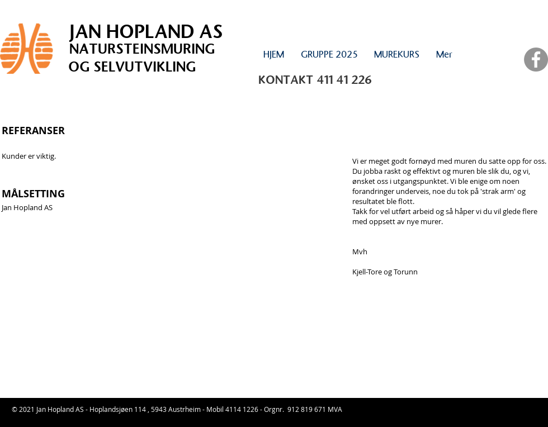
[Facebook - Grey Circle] (536, 60)
